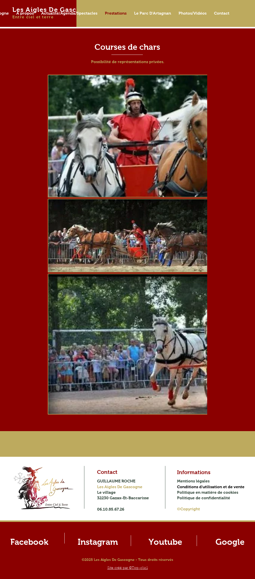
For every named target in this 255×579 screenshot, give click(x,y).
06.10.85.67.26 (110, 509)
